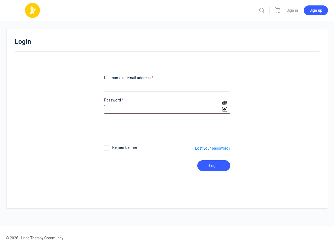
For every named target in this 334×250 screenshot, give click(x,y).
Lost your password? (212, 148)
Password (114, 100)
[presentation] (141, 131)
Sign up (315, 10)
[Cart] (277, 10)
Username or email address (128, 78)
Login (214, 165)
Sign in (292, 10)
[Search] (261, 10)
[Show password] (225, 106)
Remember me (124, 147)
